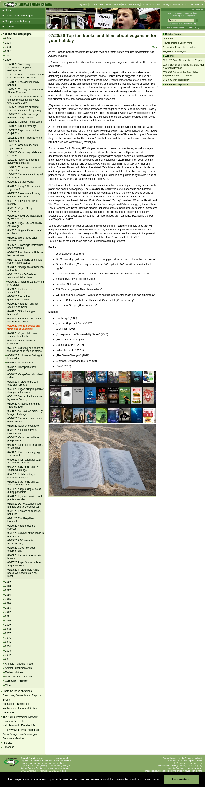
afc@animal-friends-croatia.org (187, 763)
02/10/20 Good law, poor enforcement (21, 549)
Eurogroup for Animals (36, 771)
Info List (189, 4)
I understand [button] (181, 779)
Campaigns (166, 4)
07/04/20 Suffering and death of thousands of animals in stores (25, 349)
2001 (8, 659)
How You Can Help (13, 721)
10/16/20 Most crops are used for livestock (24, 169)
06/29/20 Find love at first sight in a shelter (24, 357)
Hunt (130, 4)
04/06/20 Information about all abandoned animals (24, 461)
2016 (8, 594)
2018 (8, 586)
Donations (198, 4)
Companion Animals (150, 4)
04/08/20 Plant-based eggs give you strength (25, 454)
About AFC (9, 712)
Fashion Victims (14, 672)
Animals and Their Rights (19, 15)
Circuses (117, 4)
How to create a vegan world (177, 42)
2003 (8, 650)
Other (8, 685)
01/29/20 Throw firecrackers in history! (24, 557)
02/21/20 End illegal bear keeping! (21, 520)
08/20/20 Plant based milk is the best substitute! (25, 254)
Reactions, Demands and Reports (22, 695)
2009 (8, 624)
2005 (8, 642)
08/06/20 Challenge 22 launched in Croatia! (25, 283)
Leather (108, 4)
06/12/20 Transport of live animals (21, 369)
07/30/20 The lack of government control (18, 298)
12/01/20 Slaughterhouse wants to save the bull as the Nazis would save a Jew (25, 99)
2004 (8, 646)
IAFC (59, 771)
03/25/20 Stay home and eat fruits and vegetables (23, 483)
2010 (8, 620)
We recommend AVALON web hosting (183, 27)
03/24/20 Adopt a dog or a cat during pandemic (24, 491)
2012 (8, 611)
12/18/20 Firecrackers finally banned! (23, 83)
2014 (8, 603)
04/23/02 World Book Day (176, 79)
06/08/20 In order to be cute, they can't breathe (23, 383)
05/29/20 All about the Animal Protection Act (23, 405)
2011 (8, 616)
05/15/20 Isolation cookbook (23, 425)
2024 (8, 42)
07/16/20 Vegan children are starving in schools (23, 335)
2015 (8, 599)
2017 (8, 590)
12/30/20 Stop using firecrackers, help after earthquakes (20, 67)
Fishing (136, 4)
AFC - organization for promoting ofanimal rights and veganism (183, 14)
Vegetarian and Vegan (174, 51)
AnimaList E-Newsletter (16, 703)
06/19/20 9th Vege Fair (20, 362)
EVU (23, 771)
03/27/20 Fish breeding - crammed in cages (21, 476)
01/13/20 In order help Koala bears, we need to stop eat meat (23, 572)
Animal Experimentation (18, 667)
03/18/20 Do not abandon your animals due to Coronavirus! (24, 505)
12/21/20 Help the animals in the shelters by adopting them (25, 76)
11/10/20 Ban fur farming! (21, 126)
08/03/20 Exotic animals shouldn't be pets (20, 291)
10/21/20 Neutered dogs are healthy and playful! (23, 161)
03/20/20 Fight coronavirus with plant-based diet (25, 498)
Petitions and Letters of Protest (20, 708)
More (155, 47)
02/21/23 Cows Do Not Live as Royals (182, 60)
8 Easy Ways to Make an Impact (21, 729)
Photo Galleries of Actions (17, 691)
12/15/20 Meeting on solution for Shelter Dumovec (25, 91)
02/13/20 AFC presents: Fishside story (20, 542)
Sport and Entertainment (19, 676)
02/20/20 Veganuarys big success (21, 527)
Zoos (124, 4)
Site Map (174, 24)
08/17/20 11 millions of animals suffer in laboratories (24, 261)
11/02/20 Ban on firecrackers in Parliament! (24, 139)
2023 (8, 46)
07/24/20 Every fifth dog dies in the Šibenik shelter (24, 320)
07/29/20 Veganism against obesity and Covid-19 (22, 305)
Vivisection (94, 4)
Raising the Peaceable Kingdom (179, 47)
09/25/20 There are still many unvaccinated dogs (23, 195)
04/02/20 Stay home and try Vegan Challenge (22, 468)
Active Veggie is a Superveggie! (20, 734)
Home (8, 10)
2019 (8, 581)
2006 (8, 637)
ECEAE (52, 771)
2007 (8, 633)
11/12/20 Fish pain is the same (24, 121)
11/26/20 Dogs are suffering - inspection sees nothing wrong (24, 108)
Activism (9, 26)
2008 (8, 629)
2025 (8, 38)
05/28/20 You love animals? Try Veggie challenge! (25, 412)
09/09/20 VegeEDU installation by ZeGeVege (24, 217)
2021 (8, 55)
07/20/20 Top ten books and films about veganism (23, 327)
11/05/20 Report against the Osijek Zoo (23, 132)
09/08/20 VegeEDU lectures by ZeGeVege (24, 225)
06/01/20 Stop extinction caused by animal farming (25, 398)
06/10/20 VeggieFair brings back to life (25, 376)
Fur (101, 4)
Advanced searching (188, 24)
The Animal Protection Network (20, 717)
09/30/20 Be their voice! (20, 181)
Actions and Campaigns (17, 34)
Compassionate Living (17, 21)
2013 (8, 607)
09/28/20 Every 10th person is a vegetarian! (25, 188)
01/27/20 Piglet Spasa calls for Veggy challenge (24, 564)
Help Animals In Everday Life (19, 725)
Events (7, 699)
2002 (8, 655)
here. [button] (155, 779)
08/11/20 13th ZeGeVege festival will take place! (21, 276)
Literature (168, 38)
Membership (178, 4)
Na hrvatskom (197, 9)
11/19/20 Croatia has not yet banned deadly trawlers (23, 116)
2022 (8, 51)
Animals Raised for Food (19, 663)
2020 (8, 59)
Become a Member (13, 738)
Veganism (83, 4)
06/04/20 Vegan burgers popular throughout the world (25, 391)
